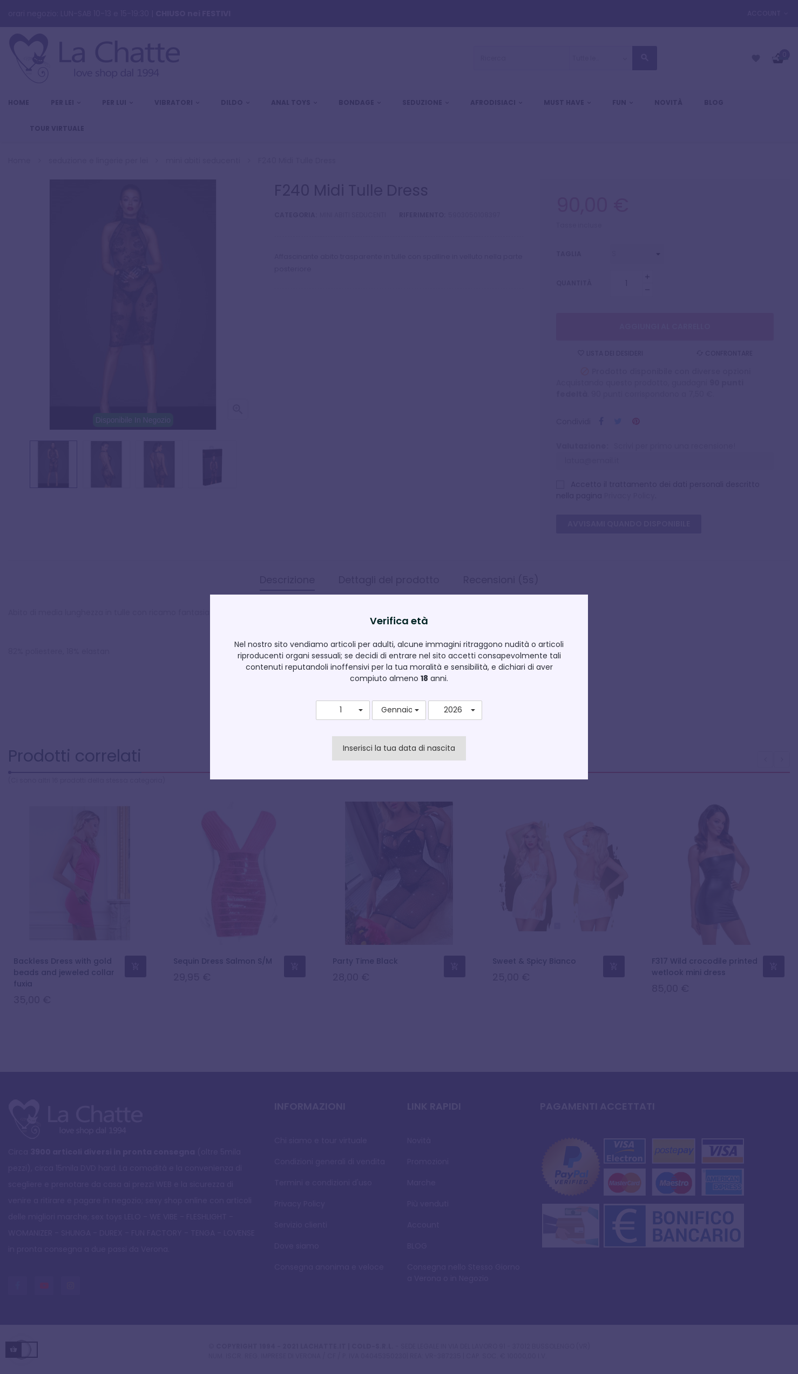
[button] (343, 710)
